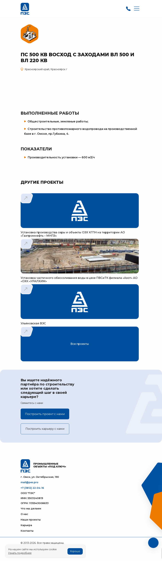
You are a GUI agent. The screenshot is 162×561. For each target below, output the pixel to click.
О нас (24, 514)
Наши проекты (31, 519)
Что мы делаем (31, 508)
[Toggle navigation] (136, 8)
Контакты (27, 530)
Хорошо (75, 551)
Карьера (26, 525)
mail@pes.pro (29, 482)
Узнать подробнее (20, 553)
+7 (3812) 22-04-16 (32, 487)
